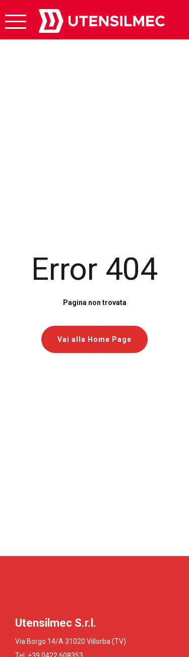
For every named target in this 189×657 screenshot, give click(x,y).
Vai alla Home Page (94, 339)
